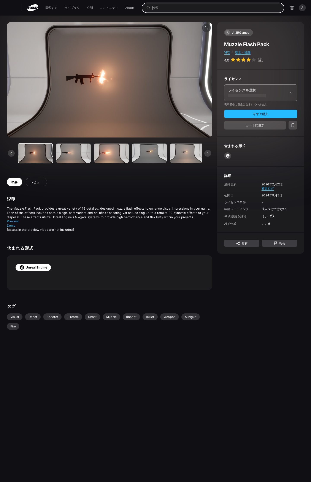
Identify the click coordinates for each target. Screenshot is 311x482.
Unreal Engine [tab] (33, 267)
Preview (13, 221)
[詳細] (272, 216)
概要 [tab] (14, 182)
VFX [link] (227, 52)
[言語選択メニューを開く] (292, 7)
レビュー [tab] (36, 182)
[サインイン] (302, 7)
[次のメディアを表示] (207, 153)
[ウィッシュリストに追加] (293, 125)
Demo (11, 225)
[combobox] (216, 8)
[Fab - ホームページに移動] (32, 7)
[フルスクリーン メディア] (206, 28)
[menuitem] (51, 7)
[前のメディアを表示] (11, 153)
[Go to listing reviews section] (243, 59)
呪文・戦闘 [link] (243, 52)
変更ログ (268, 188)
